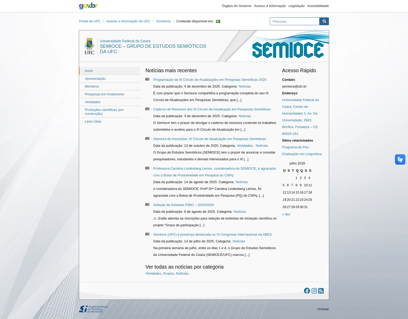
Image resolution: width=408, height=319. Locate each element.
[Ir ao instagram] (314, 290)
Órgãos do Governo (236, 6)
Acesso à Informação (270, 6)
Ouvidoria (163, 21)
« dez (286, 214)
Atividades (92, 102)
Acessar (323, 309)
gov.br (88, 6)
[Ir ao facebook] (307, 290)
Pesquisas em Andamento (104, 94)
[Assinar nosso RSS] (321, 290)
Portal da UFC (89, 21)
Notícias (245, 86)
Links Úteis (93, 121)
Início (89, 71)
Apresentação (95, 79)
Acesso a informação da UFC (128, 21)
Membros (92, 86)
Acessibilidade (318, 6)
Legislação (297, 6)
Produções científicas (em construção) (104, 112)
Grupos (168, 273)
